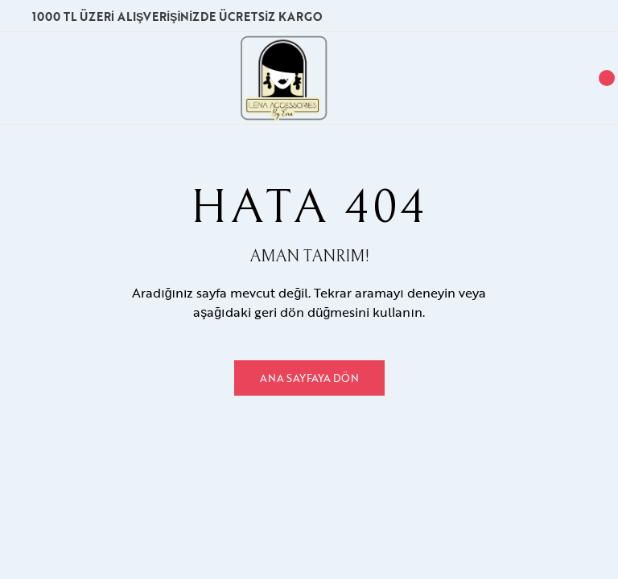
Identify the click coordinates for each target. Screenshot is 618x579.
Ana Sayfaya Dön (309, 378)
